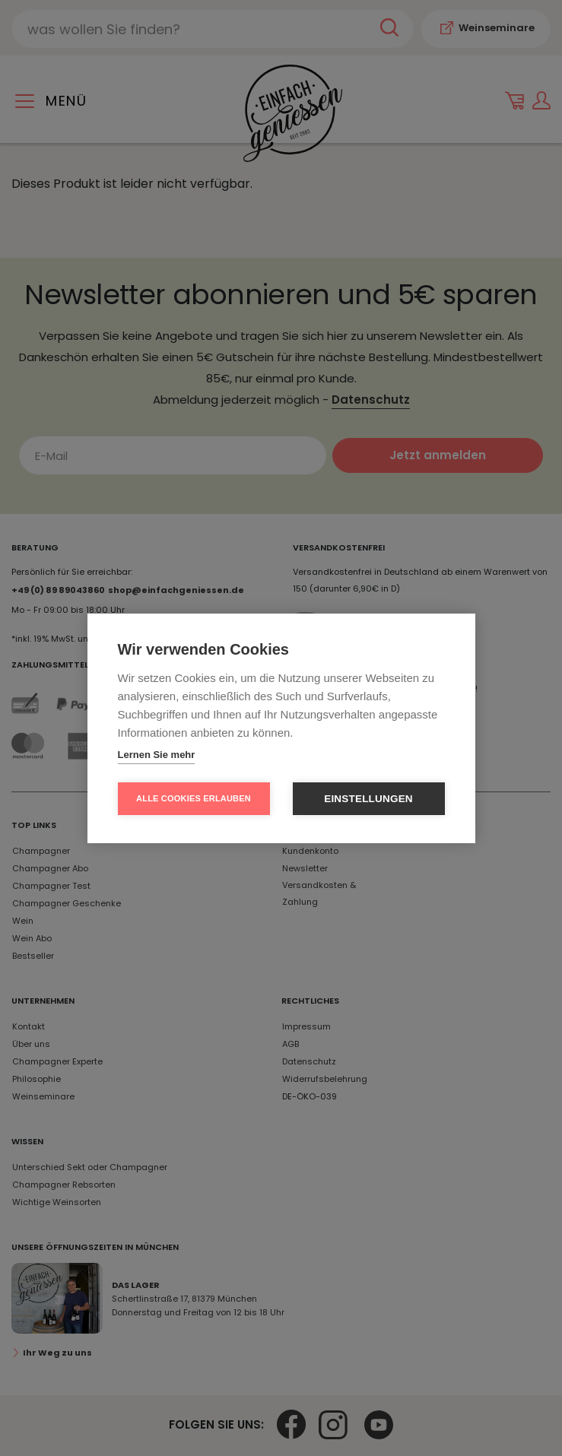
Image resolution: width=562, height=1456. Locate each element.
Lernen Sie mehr (156, 754)
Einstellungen (368, 798)
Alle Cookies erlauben (193, 798)
